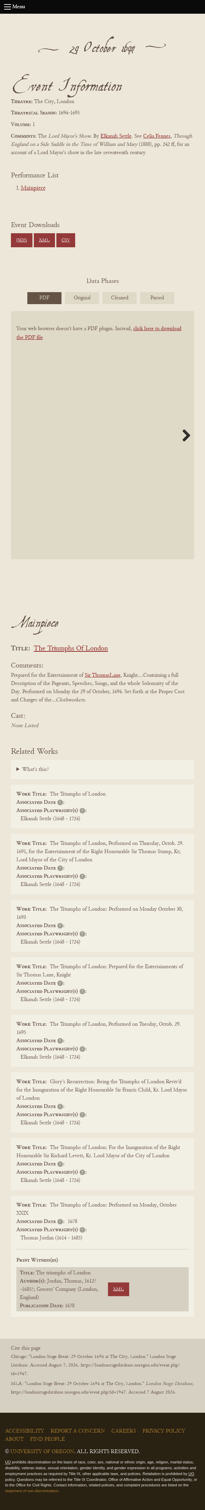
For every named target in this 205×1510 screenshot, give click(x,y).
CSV (66, 240)
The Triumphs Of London (71, 648)
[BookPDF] (102, 444)
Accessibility (24, 1431)
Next (184, 435)
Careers (123, 1431)
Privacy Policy (163, 1431)
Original (82, 298)
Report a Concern (78, 1431)
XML (44, 240)
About (14, 1439)
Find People (47, 1439)
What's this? (35, 769)
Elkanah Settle (116, 136)
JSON (21, 240)
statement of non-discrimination (31, 1491)
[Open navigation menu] (7, 7)
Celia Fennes (156, 136)
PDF (44, 298)
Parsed (157, 298)
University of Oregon (42, 1452)
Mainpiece (33, 188)
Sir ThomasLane (103, 675)
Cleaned (119, 298)
